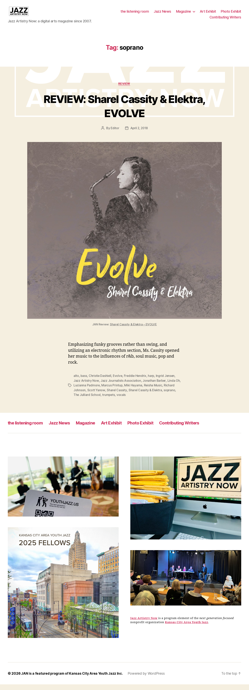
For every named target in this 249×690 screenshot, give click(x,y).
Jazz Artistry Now (86, 387)
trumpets (108, 400)
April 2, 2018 (139, 134)
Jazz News (162, 14)
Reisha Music (159, 391)
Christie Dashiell (100, 382)
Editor (114, 134)
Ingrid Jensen (167, 382)
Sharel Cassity (117, 396)
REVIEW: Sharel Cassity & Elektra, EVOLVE (124, 111)
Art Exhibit (208, 14)
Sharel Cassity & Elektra (146, 396)
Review (124, 89)
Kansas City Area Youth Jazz (186, 628)
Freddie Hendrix (136, 382)
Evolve (118, 382)
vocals (121, 400)
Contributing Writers (225, 20)
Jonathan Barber (154, 387)
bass (84, 382)
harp (152, 382)
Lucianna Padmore (92, 391)
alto (76, 382)
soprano (170, 396)
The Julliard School (87, 400)
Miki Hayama (139, 391)
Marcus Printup (118, 391)
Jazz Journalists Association (121, 387)
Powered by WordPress (148, 679)
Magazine (183, 14)
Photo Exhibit (231, 14)
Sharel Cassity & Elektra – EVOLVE (133, 330)
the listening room (135, 14)
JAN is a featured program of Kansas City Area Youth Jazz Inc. (73, 679)
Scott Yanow (96, 396)
